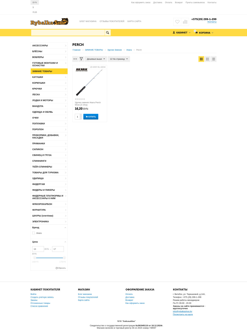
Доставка (157, 2)
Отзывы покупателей (88, 297)
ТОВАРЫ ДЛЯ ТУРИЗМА (45, 172)
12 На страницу (119, 59)
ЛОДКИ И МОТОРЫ (42, 100)
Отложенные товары (40, 303)
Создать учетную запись (42, 297)
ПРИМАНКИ (38, 143)
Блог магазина (85, 294)
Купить (92, 117)
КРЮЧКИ (37, 88)
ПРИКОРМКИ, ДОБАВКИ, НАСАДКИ (45, 136)
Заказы (34, 300)
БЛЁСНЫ (37, 51)
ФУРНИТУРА (39, 210)
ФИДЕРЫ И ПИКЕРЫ (43, 190)
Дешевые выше (96, 59)
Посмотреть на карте (183, 314)
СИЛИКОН (37, 149)
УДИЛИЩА (38, 178)
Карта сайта (83, 300)
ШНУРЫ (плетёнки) (42, 215)
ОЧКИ (35, 117)
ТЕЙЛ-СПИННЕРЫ (42, 166)
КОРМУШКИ (38, 83)
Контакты (212, 2)
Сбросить (62, 268)
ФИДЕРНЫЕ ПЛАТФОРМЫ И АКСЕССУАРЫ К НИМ (47, 197)
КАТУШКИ (37, 77)
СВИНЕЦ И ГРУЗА (42, 155)
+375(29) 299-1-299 (203, 19)
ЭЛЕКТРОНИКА (40, 221)
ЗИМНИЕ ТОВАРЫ (42, 71)
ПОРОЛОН (37, 129)
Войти (33, 294)
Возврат (179, 2)
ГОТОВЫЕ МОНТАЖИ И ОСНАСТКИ (45, 64)
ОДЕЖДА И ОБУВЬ (42, 112)
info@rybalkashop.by (182, 311)
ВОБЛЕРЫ (38, 57)
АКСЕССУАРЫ (40, 45)
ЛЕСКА (36, 94)
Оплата (168, 2)
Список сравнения (39, 306)
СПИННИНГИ (39, 161)
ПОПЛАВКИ (38, 123)
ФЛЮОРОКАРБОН (42, 204)
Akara (39, 233)
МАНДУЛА (37, 106)
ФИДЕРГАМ (38, 184)
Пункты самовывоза (195, 2)
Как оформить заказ (140, 2)
